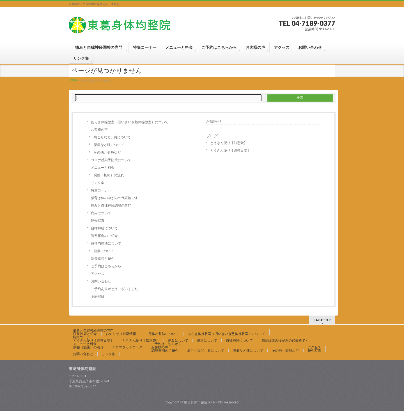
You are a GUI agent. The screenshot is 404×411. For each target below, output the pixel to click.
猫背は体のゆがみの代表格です (114, 198)
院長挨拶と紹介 (102, 259)
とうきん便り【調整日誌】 (230, 150)
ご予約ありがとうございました (114, 289)
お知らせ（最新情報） (122, 333)
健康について (104, 251)
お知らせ (214, 121)
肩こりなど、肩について (112, 137)
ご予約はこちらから (106, 266)
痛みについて (101, 213)
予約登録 (97, 296)
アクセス (97, 274)
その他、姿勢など (107, 152)
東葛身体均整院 (195, 402)
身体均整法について (106, 243)
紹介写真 (97, 221)
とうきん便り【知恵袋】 (228, 143)
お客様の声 (99, 130)
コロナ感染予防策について (111, 160)
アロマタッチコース (127, 347)
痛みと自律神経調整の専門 (113, 205)
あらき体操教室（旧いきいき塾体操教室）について (129, 122)
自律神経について (104, 228)
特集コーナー (101, 190)
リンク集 (97, 183)
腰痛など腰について (109, 145)
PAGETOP (322, 320)
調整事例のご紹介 (104, 236)
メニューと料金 (102, 168)
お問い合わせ (101, 281)
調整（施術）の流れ (109, 175)
